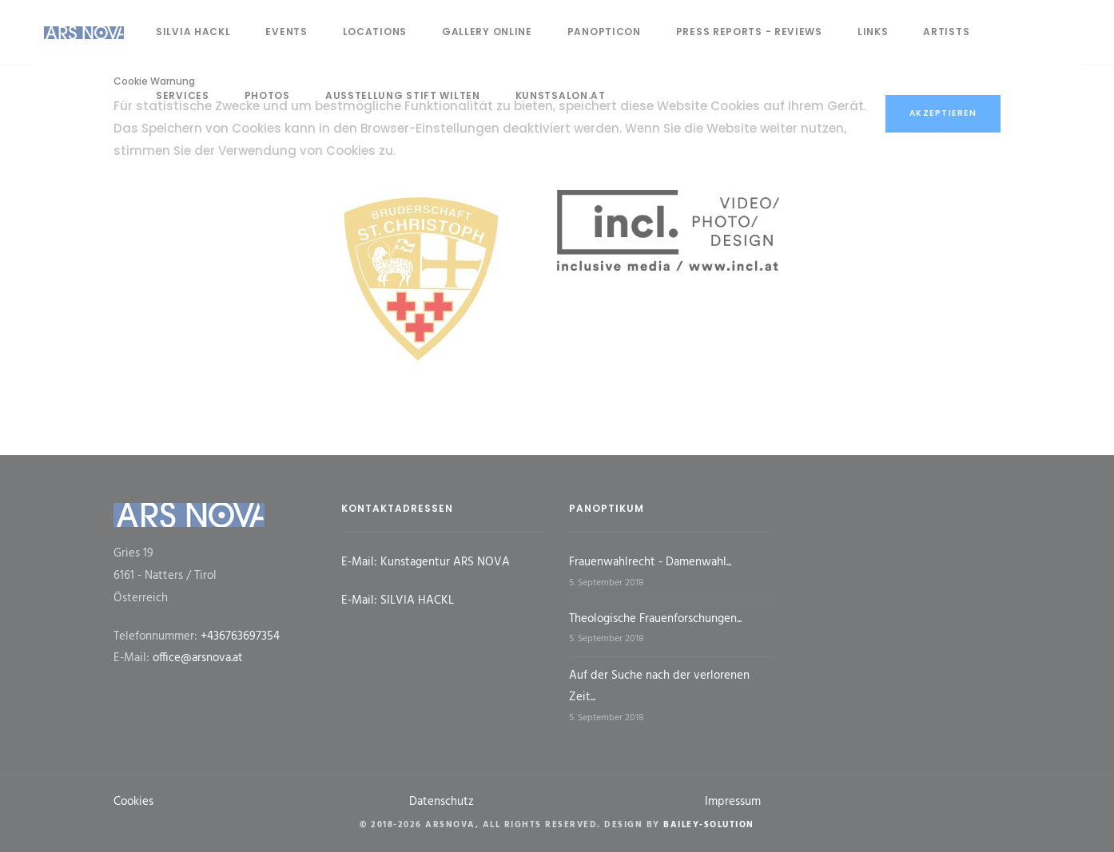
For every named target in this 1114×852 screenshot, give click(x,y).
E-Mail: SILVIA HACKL (397, 600)
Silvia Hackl (193, 31)
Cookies (133, 801)
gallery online (487, 31)
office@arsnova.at (198, 658)
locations (375, 31)
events (286, 31)
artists (946, 31)
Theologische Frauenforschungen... (655, 618)
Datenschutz (441, 801)
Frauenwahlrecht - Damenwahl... (650, 562)
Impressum (733, 801)
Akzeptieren (943, 113)
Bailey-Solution (708, 825)
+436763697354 (240, 636)
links (873, 31)
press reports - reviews (749, 31)
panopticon (604, 31)
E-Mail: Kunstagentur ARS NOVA (425, 562)
